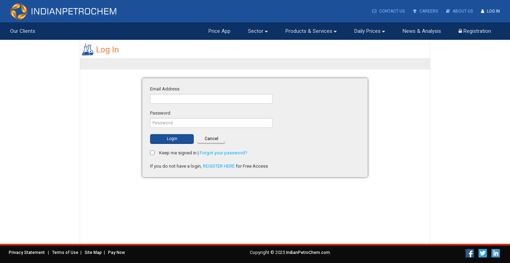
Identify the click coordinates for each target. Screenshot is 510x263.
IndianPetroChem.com (308, 252)
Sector (258, 31)
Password (160, 113)
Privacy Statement (27, 252)
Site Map (93, 252)
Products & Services (311, 31)
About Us (459, 11)
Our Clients (22, 31)
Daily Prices (369, 31)
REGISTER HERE (219, 166)
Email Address (164, 89)
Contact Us (388, 11)
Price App (219, 31)
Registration (475, 31)
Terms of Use (65, 252)
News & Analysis (422, 31)
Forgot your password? (223, 152)
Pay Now (116, 252)
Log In (490, 11)
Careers (425, 11)
